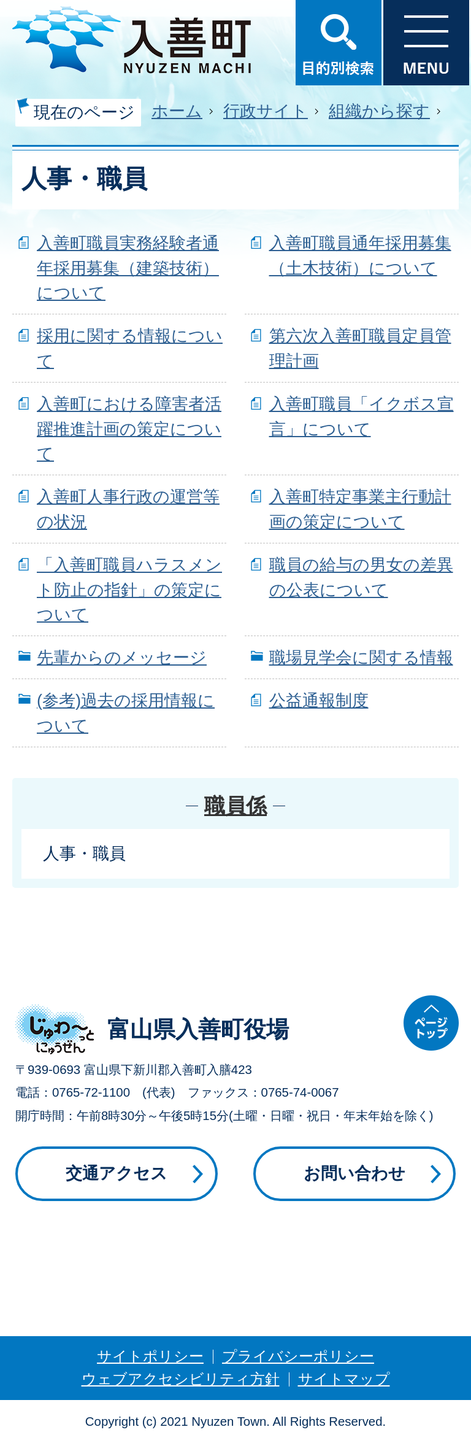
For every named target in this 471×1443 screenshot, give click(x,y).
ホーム (176, 110)
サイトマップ (344, 1379)
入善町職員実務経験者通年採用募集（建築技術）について (128, 268)
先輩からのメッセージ (122, 657)
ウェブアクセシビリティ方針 (181, 1379)
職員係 (235, 805)
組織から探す (379, 110)
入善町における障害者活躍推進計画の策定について (129, 429)
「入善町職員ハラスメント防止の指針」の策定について (129, 589)
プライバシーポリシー (298, 1356)
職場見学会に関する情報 (361, 657)
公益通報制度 (319, 700)
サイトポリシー (150, 1356)
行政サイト (265, 110)
